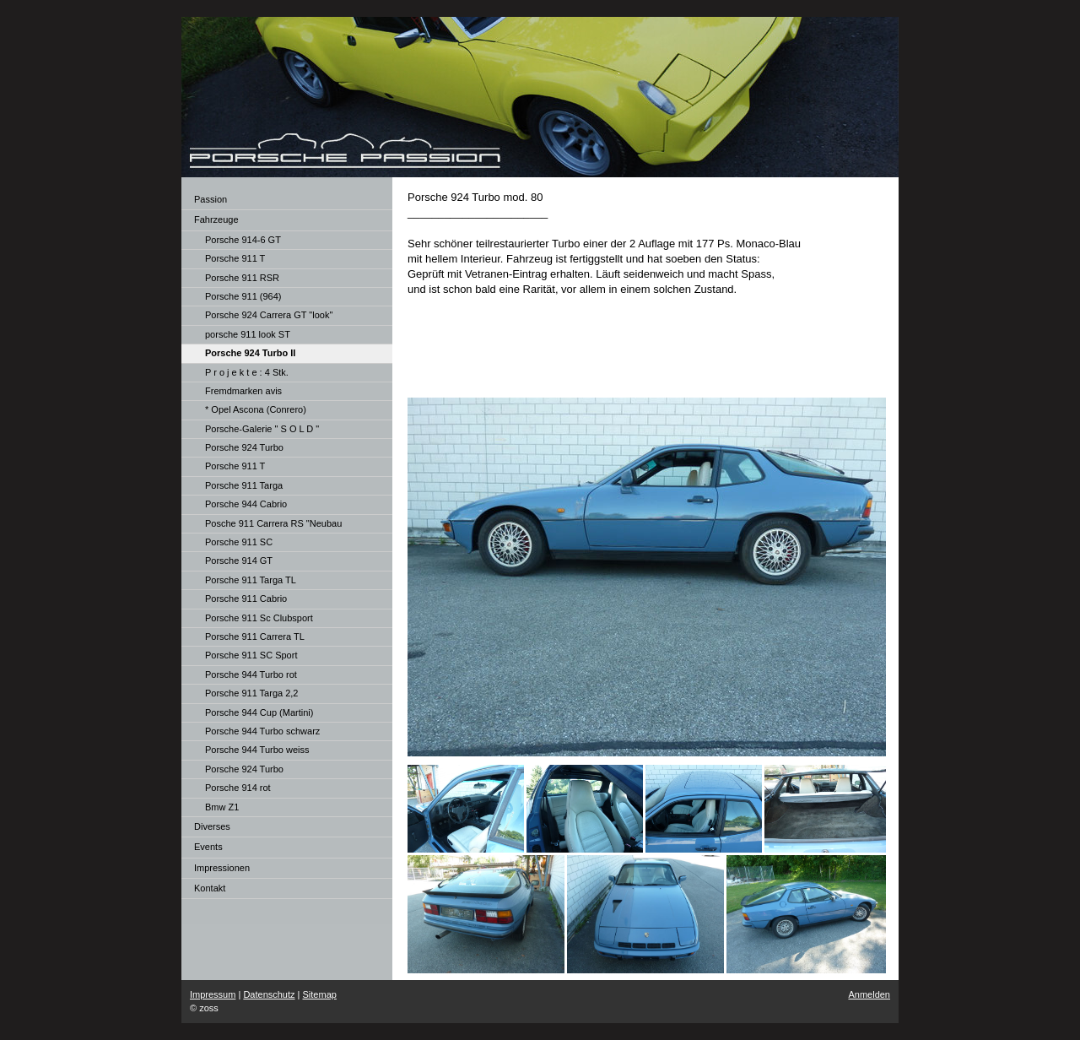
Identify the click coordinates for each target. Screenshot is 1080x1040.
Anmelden (869, 994)
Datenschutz (268, 994)
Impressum (212, 994)
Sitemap (320, 994)
